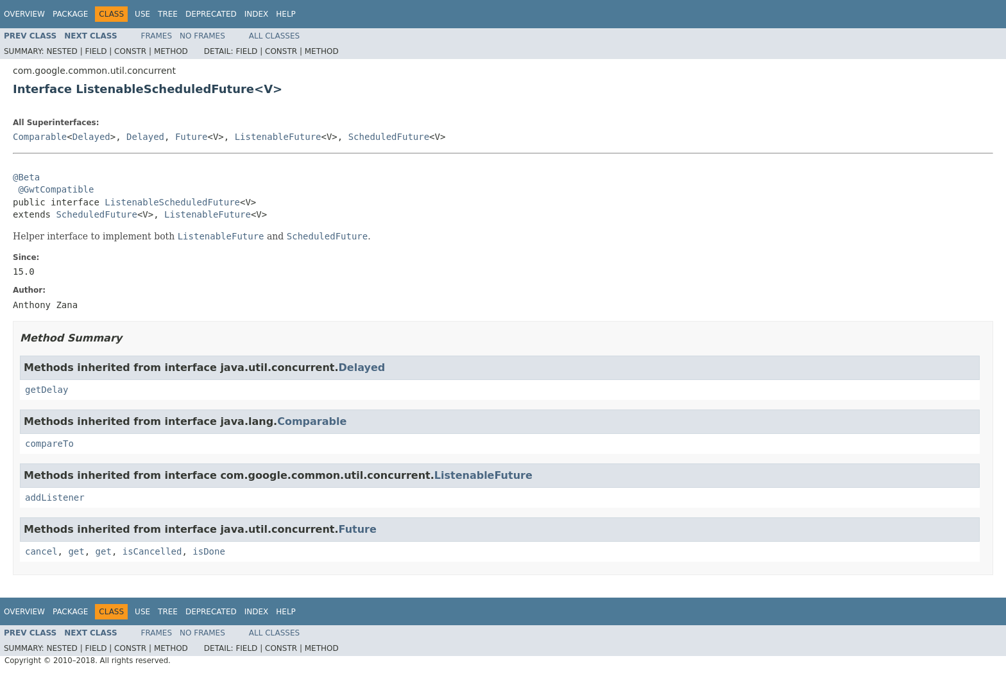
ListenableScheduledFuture (172, 202)
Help (286, 14)
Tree (168, 14)
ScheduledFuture (388, 137)
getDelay (46, 390)
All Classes (274, 35)
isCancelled (152, 551)
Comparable (40, 137)
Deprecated (211, 14)
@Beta (26, 177)
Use (142, 14)
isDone (208, 551)
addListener (55, 497)
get (76, 551)
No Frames (202, 35)
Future (191, 137)
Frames (157, 35)
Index (256, 14)
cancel (41, 551)
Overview (24, 14)
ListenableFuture (278, 137)
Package (70, 14)
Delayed (91, 137)
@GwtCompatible (56, 189)
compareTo (49, 443)
